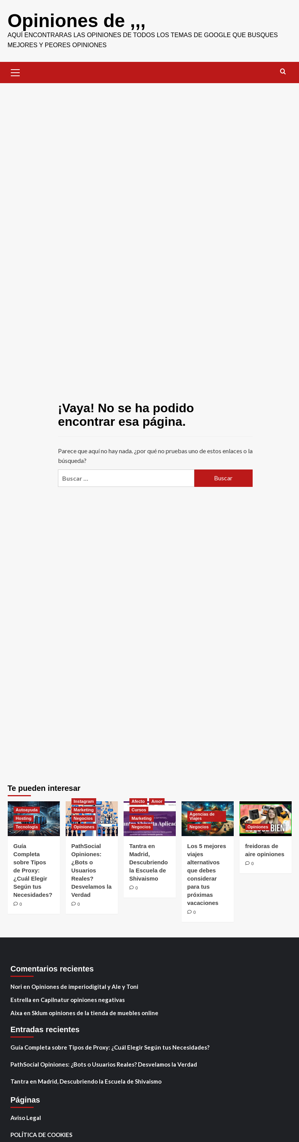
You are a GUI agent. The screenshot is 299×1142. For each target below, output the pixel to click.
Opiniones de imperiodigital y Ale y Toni (84, 986)
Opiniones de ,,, (77, 20)
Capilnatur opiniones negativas (83, 999)
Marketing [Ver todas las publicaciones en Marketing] (84, 809)
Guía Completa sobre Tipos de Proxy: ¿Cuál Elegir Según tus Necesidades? (33, 870)
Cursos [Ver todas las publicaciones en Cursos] (139, 809)
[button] (15, 71)
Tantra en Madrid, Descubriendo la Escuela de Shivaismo (148, 862)
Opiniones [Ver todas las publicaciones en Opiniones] (84, 826)
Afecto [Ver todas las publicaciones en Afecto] (138, 801)
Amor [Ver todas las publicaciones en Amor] (157, 801)
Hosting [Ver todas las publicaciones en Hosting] (24, 818)
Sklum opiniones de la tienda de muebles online (95, 1012)
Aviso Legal (25, 1117)
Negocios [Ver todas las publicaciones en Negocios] (83, 818)
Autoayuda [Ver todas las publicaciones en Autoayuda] (27, 809)
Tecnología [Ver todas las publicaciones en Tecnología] (27, 826)
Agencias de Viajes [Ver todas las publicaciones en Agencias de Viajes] (202, 816)
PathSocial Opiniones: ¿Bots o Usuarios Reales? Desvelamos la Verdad (91, 870)
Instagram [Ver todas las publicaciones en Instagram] (84, 801)
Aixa (16, 1012)
